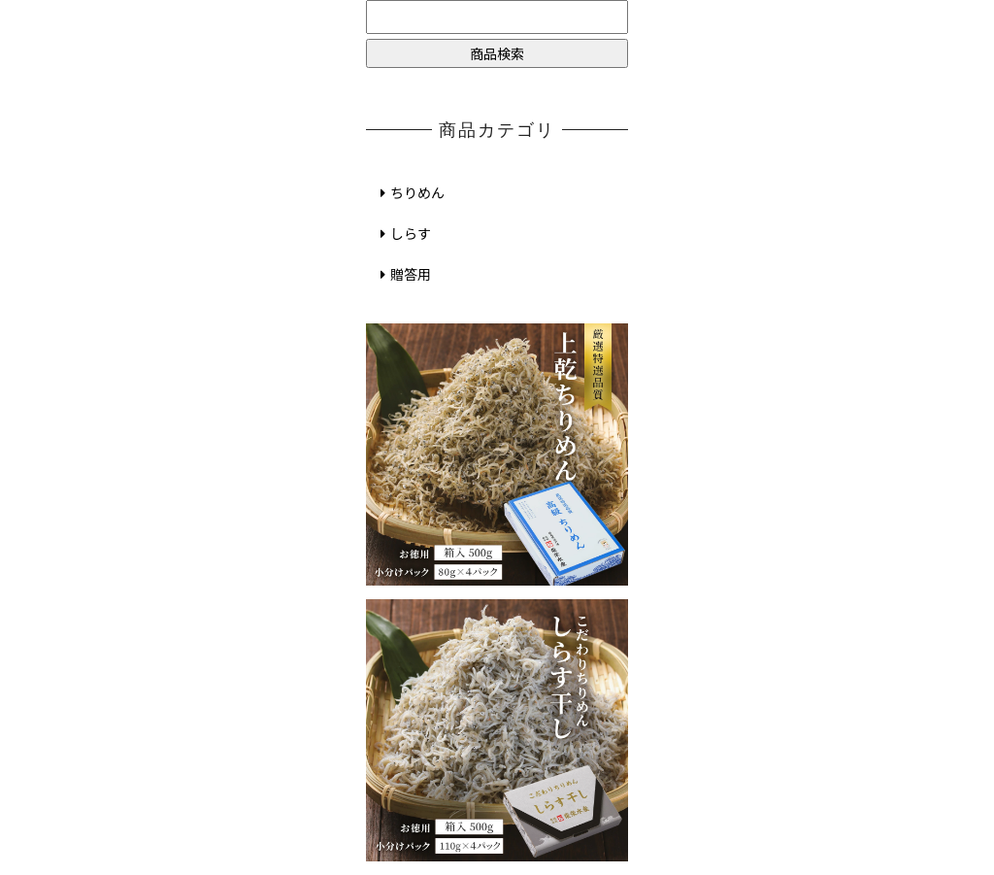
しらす (403, 233)
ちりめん (410, 192)
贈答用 (403, 274)
